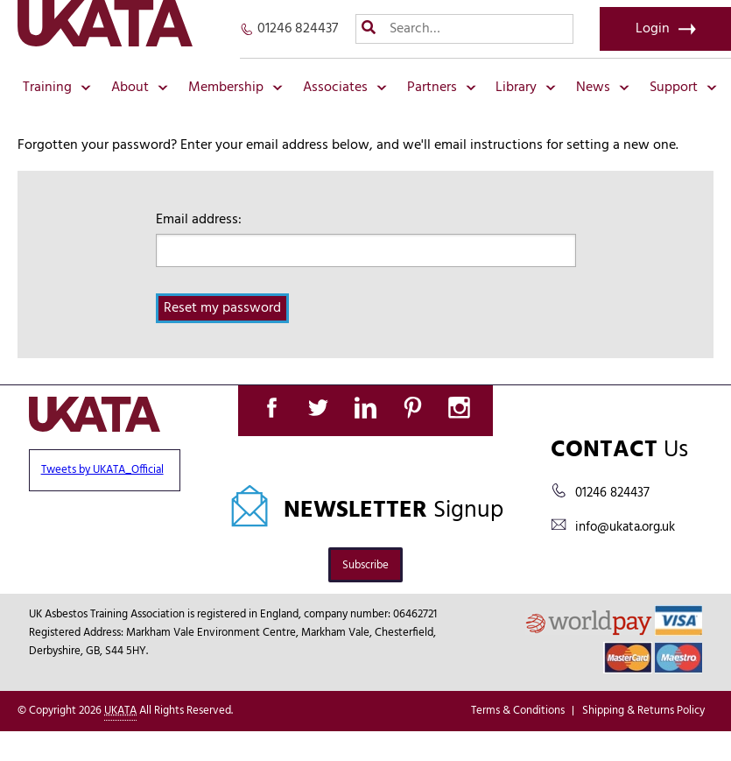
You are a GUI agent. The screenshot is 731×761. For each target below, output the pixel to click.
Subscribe (365, 565)
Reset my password (222, 308)
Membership (235, 87)
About (139, 87)
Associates (345, 87)
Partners (441, 87)
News (602, 87)
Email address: (199, 219)
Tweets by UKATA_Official (102, 470)
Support (683, 87)
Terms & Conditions (518, 710)
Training (57, 87)
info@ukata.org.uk (625, 527)
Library (526, 87)
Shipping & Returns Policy (643, 710)
